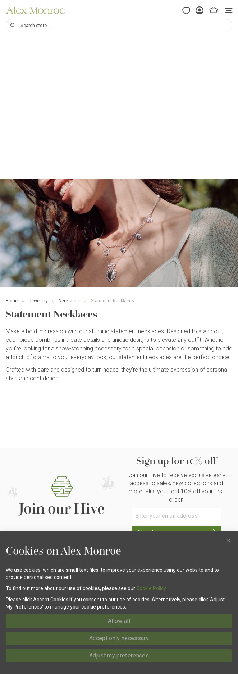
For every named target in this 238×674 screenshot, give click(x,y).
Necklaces (69, 300)
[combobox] (119, 25)
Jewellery (38, 300)
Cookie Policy (151, 588)
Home (12, 300)
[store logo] (35, 10)
